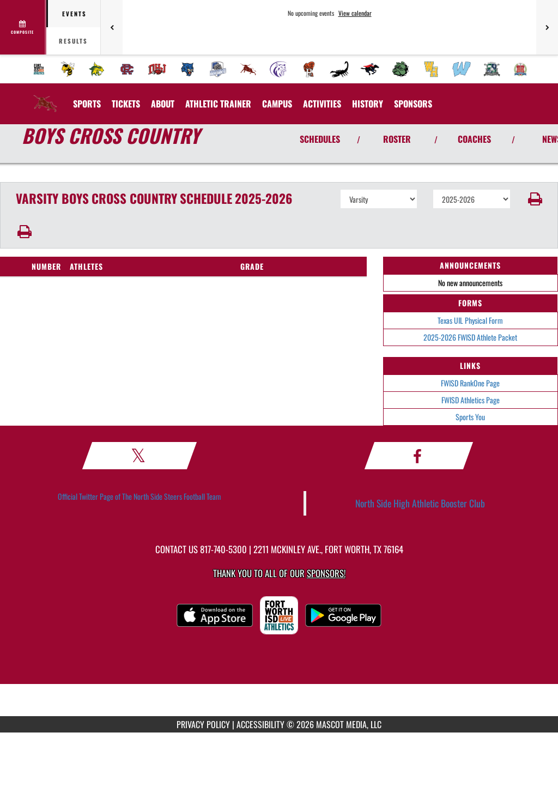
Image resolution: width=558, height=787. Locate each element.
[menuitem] (39, 69)
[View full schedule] (23, 27)
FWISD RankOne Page (470, 383)
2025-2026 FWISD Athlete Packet (470, 337)
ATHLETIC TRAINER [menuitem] (218, 103)
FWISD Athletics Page (470, 399)
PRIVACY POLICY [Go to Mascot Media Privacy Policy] (203, 724)
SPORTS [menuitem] (87, 103)
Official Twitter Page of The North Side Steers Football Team (139, 496)
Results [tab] (73, 41)
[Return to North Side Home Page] (45, 97)
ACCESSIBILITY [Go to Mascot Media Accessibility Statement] (260, 724)
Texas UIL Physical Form (470, 320)
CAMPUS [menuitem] (277, 103)
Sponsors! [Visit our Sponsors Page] (326, 573)
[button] (534, 199)
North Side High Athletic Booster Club (420, 503)
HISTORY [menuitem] (367, 103)
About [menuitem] (162, 103)
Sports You (470, 416)
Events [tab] (74, 13)
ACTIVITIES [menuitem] (322, 103)
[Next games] (547, 27)
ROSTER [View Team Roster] (397, 139)
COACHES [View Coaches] (474, 139)
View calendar (355, 13)
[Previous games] (112, 27)
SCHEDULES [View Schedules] (320, 139)
